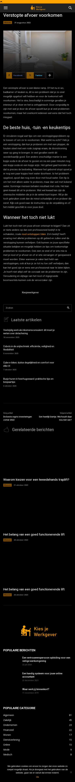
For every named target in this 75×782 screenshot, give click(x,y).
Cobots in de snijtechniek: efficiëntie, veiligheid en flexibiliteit (28, 348)
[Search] (68, 308)
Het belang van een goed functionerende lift (33, 534)
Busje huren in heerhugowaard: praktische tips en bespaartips (28, 380)
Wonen (7, 22)
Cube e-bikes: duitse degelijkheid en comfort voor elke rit (28, 364)
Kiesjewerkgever (30, 292)
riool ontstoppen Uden (34, 234)
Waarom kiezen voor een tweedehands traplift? (36, 479)
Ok (37, 777)
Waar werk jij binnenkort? (35, 689)
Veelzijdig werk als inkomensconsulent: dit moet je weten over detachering (29, 331)
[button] (5, 7)
